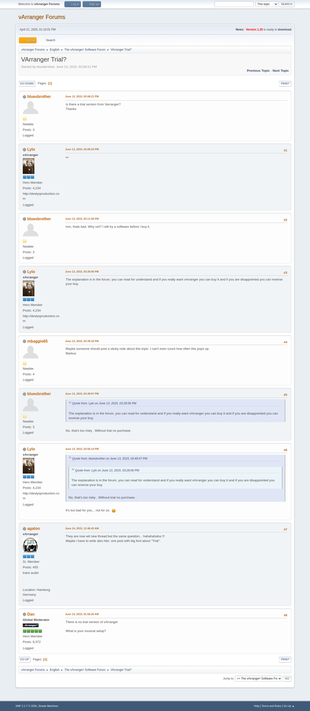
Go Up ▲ (289, 705)
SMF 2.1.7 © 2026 (26, 705)
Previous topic (258, 70)
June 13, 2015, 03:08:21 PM (82, 96)
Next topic (281, 70)
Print (285, 83)
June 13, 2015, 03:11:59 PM (82, 218)
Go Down (27, 83)
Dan (30, 614)
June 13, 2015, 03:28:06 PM (82, 271)
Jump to (228, 678)
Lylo (31, 149)
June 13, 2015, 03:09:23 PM (82, 149)
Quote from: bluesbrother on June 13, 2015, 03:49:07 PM (109, 458)
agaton (33, 528)
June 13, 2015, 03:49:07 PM (82, 393)
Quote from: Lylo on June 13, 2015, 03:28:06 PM (104, 403)
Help (256, 705)
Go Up (24, 659)
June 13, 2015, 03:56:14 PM (82, 448)
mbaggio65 (37, 341)
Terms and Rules (271, 705)
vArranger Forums (41, 17)
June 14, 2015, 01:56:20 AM (82, 614)
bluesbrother (39, 96)
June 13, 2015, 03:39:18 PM (82, 341)
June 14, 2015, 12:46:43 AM (82, 528)
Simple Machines (48, 705)
